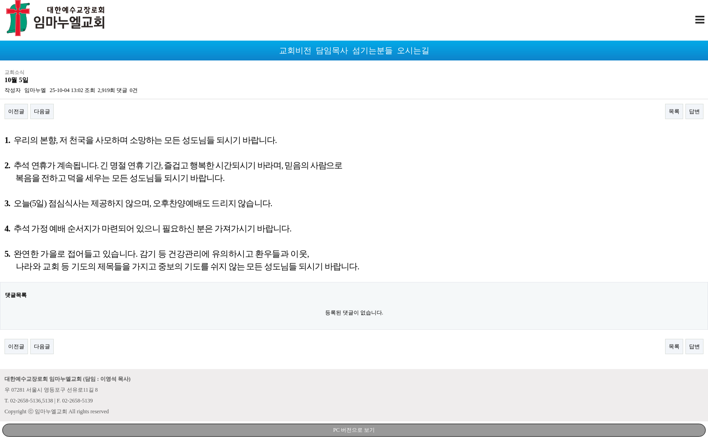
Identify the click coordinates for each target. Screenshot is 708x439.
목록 (674, 111)
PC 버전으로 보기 (354, 430)
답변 (694, 111)
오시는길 (413, 50)
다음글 (42, 111)
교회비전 (295, 50)
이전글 (16, 111)
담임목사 (332, 50)
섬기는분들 (372, 50)
